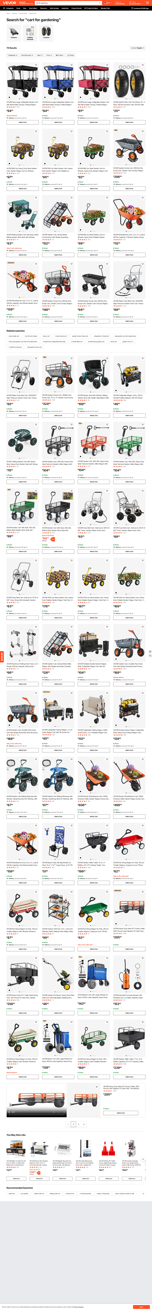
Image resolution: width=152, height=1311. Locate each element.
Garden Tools (32, 13)
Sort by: (134, 48)
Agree (141, 1307)
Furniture (46, 37)
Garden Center (23, 13)
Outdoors (14, 13)
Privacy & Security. (79, 1307)
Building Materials (30, 38)
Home (8, 13)
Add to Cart (22, 122)
